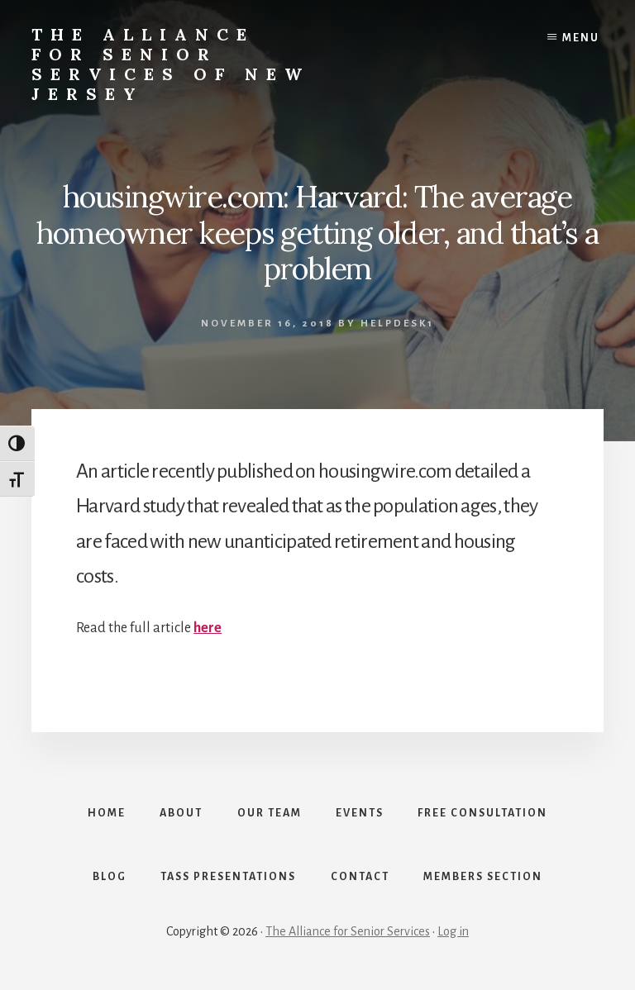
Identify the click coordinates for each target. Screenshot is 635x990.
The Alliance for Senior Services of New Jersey (170, 64)
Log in (453, 933)
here (207, 628)
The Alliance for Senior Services (347, 933)
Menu (580, 38)
